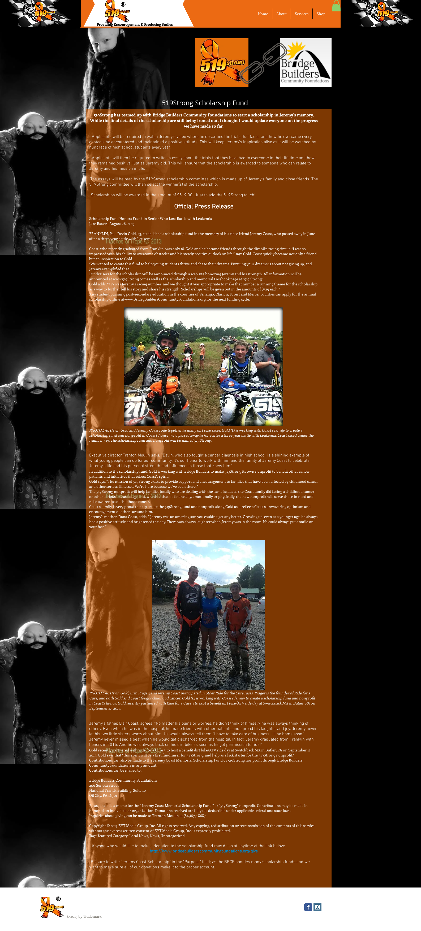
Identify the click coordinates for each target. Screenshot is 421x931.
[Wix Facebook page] (308, 907)
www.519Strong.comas (131, 278)
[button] (336, 5)
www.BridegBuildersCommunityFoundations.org (165, 299)
